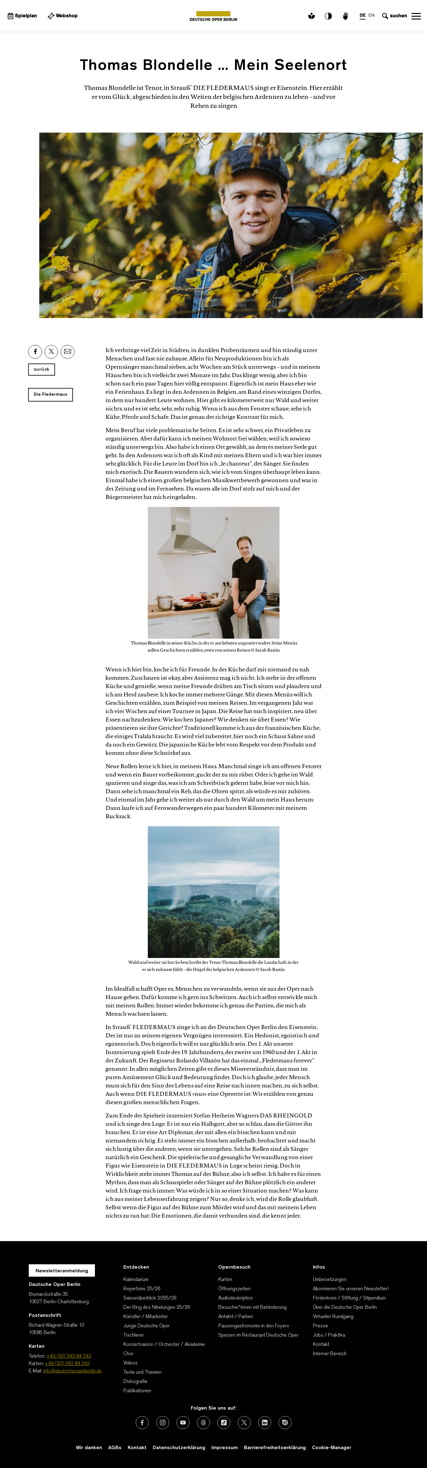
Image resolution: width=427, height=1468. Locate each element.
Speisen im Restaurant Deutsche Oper (258, 1335)
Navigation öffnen (416, 16)
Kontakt (321, 1344)
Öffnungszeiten (234, 1289)
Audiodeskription (235, 1298)
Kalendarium (135, 1279)
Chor (128, 1353)
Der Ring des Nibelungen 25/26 (156, 1307)
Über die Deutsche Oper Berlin (345, 1307)
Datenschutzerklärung (179, 1447)
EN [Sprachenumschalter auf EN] (371, 15)
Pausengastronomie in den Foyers (253, 1326)
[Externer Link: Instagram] (162, 1422)
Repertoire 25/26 (141, 1289)
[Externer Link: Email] (68, 352)
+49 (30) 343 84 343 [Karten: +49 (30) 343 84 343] (67, 1363)
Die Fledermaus (50, 394)
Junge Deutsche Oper (146, 1326)
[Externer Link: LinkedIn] (264, 1422)
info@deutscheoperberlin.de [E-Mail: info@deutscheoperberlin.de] (72, 1371)
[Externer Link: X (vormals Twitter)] (244, 1422)
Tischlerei (133, 1335)
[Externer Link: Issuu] (285, 1422)
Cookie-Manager (331, 1447)
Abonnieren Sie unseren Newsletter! (351, 1289)
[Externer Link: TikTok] (224, 1422)
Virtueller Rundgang (333, 1316)
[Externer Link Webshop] (62, 16)
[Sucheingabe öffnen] (394, 16)
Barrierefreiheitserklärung (275, 1447)
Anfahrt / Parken (235, 1316)
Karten (225, 1279)
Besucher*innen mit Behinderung (252, 1307)
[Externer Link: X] (51, 352)
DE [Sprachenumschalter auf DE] (362, 15)
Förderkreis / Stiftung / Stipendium (349, 1298)
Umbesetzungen (330, 1279)
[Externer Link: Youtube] (183, 1422)
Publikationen (137, 1391)
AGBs (115, 1447)
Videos (130, 1363)
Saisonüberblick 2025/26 (150, 1298)
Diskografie (135, 1381)
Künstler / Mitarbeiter (145, 1316)
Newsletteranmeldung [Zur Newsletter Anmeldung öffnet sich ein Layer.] (62, 1271)
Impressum (224, 1447)
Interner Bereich (330, 1353)
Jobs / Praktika (329, 1335)
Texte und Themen (142, 1372)
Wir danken (89, 1447)
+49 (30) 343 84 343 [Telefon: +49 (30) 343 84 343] (68, 1356)
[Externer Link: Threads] (203, 1422)
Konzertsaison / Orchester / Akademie (164, 1344)
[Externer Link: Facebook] (35, 352)
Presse (320, 1326)
